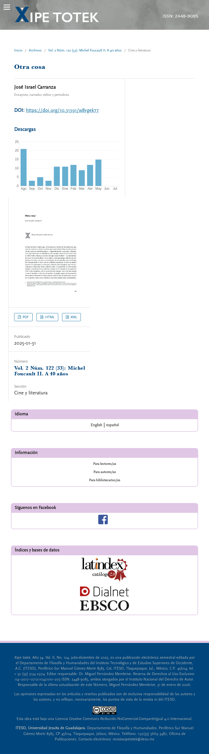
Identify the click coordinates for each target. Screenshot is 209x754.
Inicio (18, 50)
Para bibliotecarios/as (104, 480)
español (112, 425)
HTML (49, 317)
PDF (25, 317)
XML (73, 317)
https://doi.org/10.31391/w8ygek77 (62, 110)
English (96, 425)
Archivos (35, 50)
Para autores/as (104, 472)
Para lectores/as (104, 464)
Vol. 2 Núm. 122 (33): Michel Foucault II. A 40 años (85, 50)
